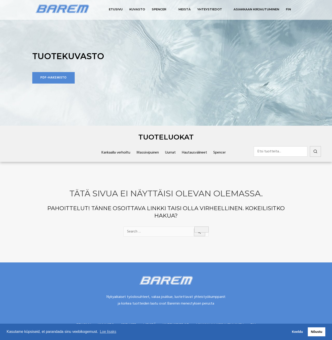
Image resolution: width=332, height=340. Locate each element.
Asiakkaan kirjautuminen (256, 9)
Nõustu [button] (316, 332)
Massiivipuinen (147, 153)
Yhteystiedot (209, 9)
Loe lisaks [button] (108, 332)
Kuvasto (137, 9)
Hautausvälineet (194, 153)
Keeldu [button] (297, 332)
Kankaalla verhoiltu (115, 153)
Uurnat (170, 153)
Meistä (184, 9)
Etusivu (116, 9)
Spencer (159, 9)
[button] (53, 78)
